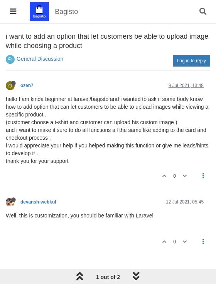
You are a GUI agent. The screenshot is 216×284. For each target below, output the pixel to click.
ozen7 (27, 85)
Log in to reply (191, 60)
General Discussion (40, 59)
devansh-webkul (38, 202)
